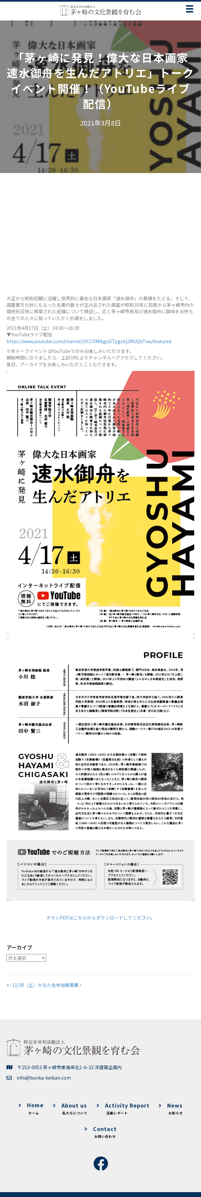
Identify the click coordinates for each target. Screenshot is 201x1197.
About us (70, 1108)
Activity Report (123, 1108)
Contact (101, 1132)
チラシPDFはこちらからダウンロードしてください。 (100, 917)
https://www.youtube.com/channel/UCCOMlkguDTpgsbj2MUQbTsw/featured (89, 341)
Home (31, 1108)
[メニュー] (189, 8)
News (171, 1108)
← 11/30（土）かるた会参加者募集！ (45, 985)
